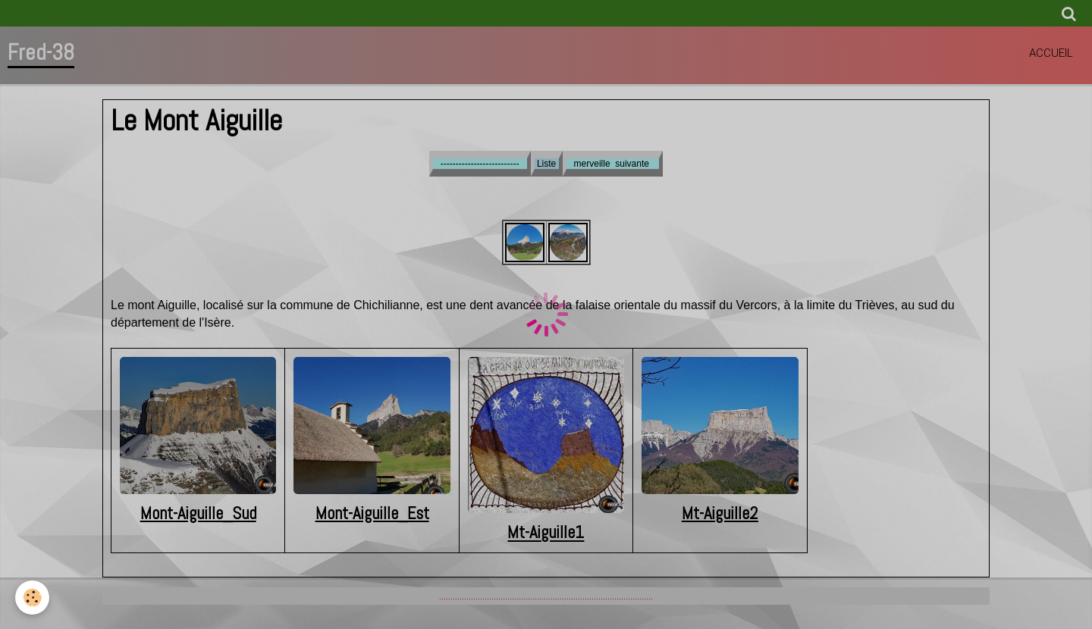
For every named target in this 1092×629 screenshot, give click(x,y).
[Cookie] (32, 597)
